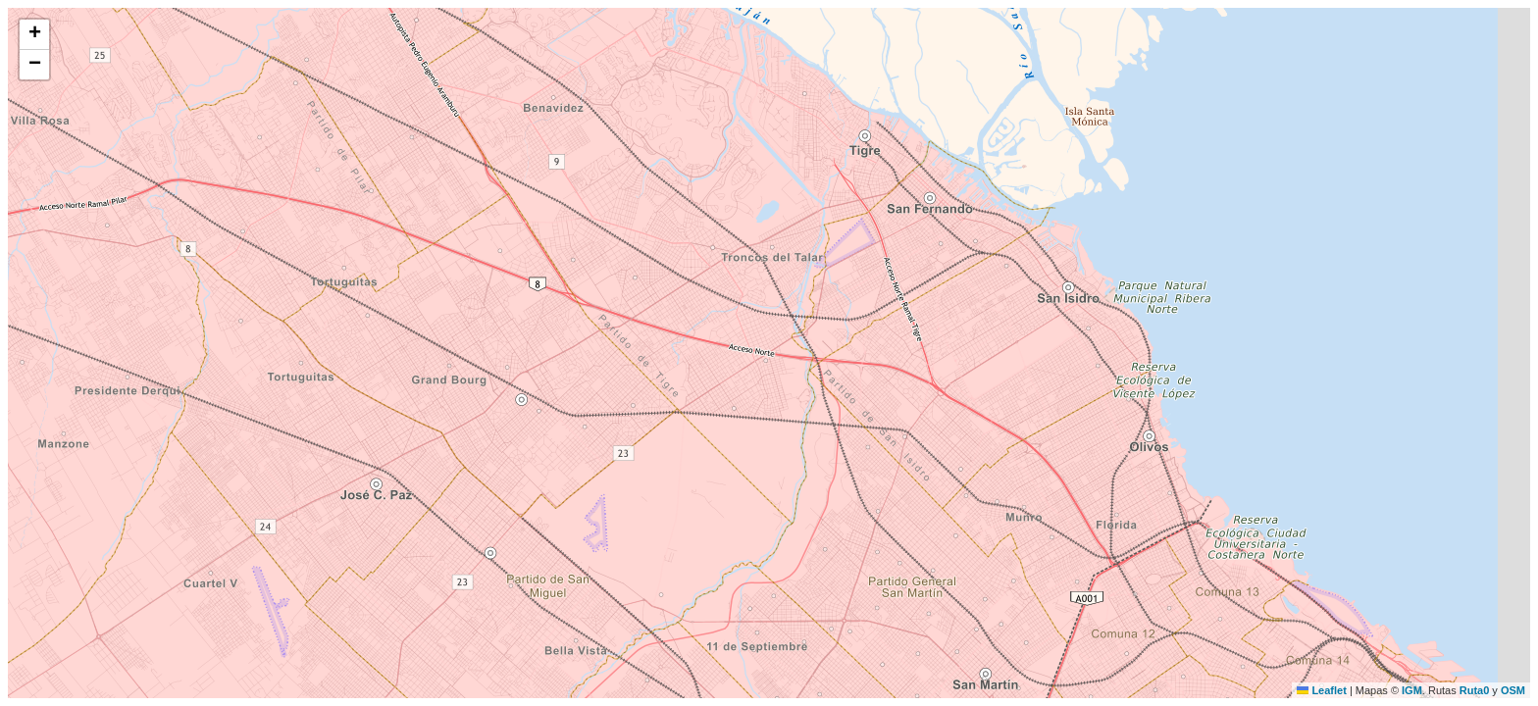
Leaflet (1322, 690)
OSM (1513, 690)
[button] (34, 35)
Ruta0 (1475, 690)
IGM (1412, 690)
